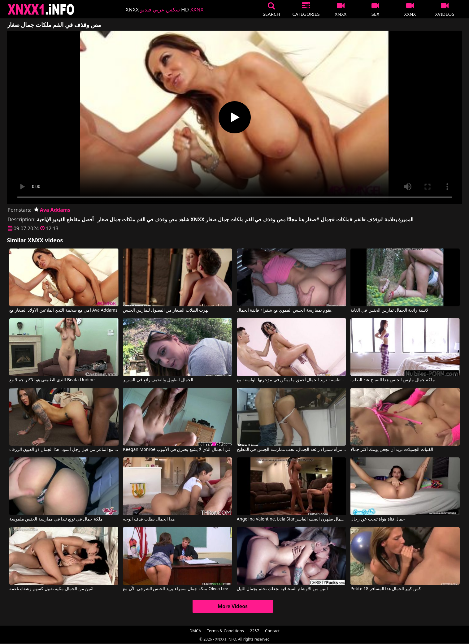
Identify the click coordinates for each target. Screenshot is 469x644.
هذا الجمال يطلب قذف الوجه (149, 519)
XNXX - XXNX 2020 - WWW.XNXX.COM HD (41, 9)
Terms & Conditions (225, 630)
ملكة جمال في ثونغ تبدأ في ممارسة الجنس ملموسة (56, 519)
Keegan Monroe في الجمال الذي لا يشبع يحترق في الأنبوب (177, 449)
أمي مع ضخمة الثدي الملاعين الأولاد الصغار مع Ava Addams (63, 310)
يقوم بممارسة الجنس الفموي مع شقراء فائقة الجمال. (284, 310)
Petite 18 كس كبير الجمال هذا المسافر (385, 588)
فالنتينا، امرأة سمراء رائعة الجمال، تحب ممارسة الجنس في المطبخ (291, 449)
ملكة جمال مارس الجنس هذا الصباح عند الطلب (392, 380)
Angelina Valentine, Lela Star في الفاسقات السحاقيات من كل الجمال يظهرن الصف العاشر (291, 519)
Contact (272, 630)
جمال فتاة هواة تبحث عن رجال (377, 519)
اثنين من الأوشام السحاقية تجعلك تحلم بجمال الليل (282, 588)
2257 (254, 630)
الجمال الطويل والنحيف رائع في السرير (158, 380)
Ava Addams (52, 209)
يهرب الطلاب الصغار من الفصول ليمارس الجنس (166, 310)
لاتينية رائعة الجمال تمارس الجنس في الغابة (389, 310)
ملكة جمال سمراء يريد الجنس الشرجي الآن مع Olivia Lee (175, 588)
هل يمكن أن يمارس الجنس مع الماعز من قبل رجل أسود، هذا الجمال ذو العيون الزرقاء (64, 449)
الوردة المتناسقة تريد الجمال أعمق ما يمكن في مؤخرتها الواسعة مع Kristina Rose (291, 380)
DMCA (195, 630)
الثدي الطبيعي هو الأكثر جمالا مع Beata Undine (52, 380)
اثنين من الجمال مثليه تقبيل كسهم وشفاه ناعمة (51, 588)
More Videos (233, 606)
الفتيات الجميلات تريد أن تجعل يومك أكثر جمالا (391, 449)
